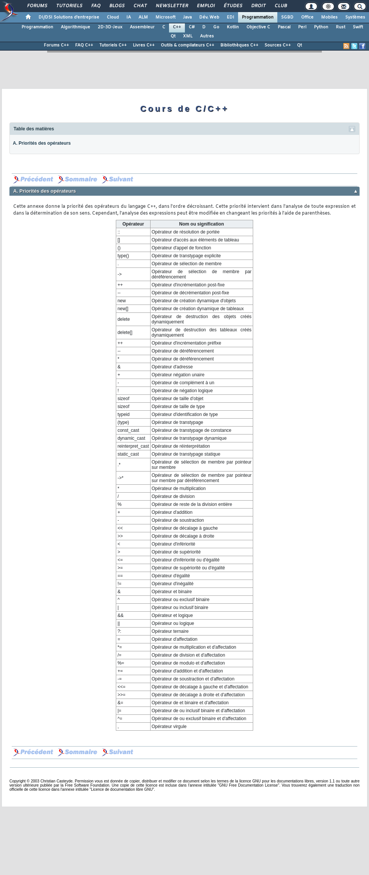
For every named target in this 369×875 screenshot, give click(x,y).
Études (233, 6)
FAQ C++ (84, 45)
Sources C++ (277, 45)
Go (216, 27)
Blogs (116, 6)
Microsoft (165, 17)
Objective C (258, 27)
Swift (358, 27)
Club (280, 6)
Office (307, 17)
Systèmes (355, 17)
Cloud (113, 17)
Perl (302, 27)
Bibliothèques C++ (239, 45)
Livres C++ (144, 45)
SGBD (287, 17)
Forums (37, 6)
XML (187, 36)
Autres (207, 36)
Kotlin (233, 27)
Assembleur (142, 27)
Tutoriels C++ (113, 45)
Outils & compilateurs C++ (187, 45)
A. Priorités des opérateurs (42, 143)
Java (187, 17)
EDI (230, 17)
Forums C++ (56, 45)
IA (128, 17)
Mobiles (329, 17)
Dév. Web (209, 17)
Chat (139, 6)
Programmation (258, 17)
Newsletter (171, 6)
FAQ (95, 6)
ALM (143, 17)
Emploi (205, 6)
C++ (177, 27)
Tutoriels (69, 6)
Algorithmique (75, 27)
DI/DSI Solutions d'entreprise (68, 17)
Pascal (284, 27)
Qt (173, 36)
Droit (258, 6)
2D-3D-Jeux (110, 27)
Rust (340, 27)
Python (321, 27)
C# (192, 27)
